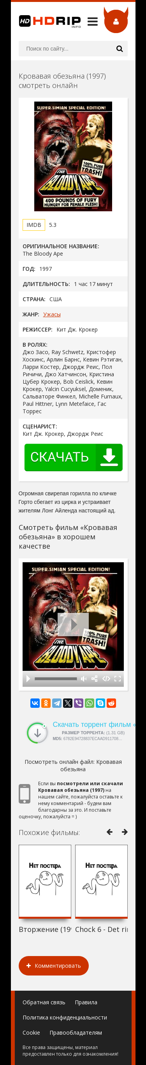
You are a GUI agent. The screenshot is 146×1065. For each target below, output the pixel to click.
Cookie (31, 1032)
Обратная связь (44, 1002)
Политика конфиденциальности (65, 1017)
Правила (86, 1002)
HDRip (46, 21)
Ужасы (52, 314)
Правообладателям (75, 1032)
